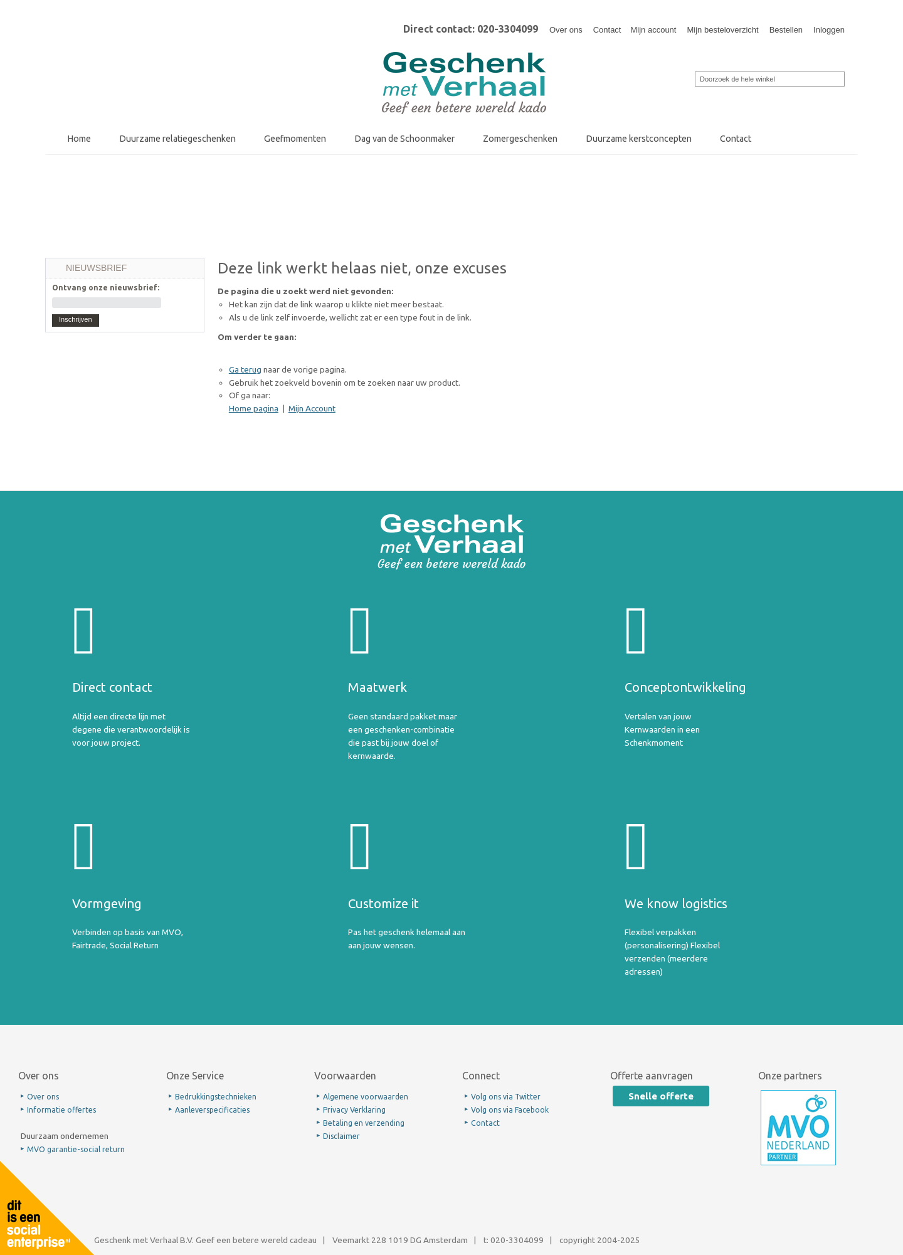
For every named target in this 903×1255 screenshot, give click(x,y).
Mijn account (653, 29)
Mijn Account (311, 408)
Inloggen (829, 29)
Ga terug (245, 369)
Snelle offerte (661, 1096)
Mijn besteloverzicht (722, 29)
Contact (607, 29)
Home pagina (253, 408)
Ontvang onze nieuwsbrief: (105, 287)
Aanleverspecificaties (212, 1110)
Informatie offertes (61, 1110)
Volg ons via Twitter (506, 1097)
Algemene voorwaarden (365, 1097)
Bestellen (786, 29)
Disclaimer (341, 1136)
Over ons (566, 29)
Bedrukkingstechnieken (215, 1097)
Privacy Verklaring (354, 1110)
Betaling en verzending (363, 1123)
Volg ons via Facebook (510, 1110)
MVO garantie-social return (76, 1149)
